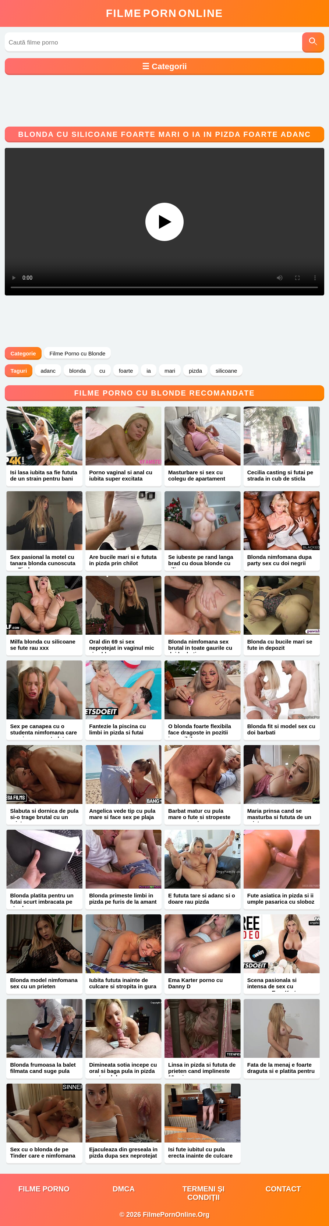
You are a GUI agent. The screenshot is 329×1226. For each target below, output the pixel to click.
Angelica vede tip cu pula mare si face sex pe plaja (122, 814)
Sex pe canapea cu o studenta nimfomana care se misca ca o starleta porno (43, 735)
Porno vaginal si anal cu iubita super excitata (120, 475)
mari (169, 371)
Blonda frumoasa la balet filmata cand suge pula (42, 1068)
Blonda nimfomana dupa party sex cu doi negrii (279, 560)
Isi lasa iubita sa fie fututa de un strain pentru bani (43, 475)
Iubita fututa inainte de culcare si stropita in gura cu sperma (122, 986)
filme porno (44, 1189)
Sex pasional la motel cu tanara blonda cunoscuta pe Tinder (42, 563)
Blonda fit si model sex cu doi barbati (281, 729)
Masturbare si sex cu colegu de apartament (196, 475)
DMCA (124, 1189)
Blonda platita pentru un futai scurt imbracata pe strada (42, 901)
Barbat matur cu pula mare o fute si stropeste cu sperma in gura (199, 817)
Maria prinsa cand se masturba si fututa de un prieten (279, 817)
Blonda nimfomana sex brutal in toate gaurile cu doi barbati (200, 647)
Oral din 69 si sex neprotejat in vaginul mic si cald (121, 647)
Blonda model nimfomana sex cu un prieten (43, 983)
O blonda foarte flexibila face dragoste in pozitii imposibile (199, 732)
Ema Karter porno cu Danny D (195, 983)
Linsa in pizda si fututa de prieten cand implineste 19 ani (202, 1071)
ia (148, 371)
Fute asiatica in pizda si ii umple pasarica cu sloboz (281, 898)
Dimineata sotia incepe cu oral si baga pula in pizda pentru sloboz (123, 1071)
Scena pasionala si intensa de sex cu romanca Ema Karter (274, 986)
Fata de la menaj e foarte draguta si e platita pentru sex (281, 1071)
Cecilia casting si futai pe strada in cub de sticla (280, 475)
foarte (126, 371)
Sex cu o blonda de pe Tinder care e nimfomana (42, 1152)
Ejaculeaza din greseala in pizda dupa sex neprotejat (123, 1152)
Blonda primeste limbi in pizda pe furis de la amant (122, 898)
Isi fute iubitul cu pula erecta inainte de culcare (200, 1152)
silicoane (226, 371)
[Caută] (313, 42)
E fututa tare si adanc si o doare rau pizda (201, 898)
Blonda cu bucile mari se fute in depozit (279, 644)
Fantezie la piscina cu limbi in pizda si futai (117, 729)
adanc (48, 371)
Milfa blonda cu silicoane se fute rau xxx (42, 644)
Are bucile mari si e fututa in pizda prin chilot (122, 560)
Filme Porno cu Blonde (78, 353)
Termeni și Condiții (203, 1193)
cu (102, 371)
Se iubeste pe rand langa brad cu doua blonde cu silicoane (200, 563)
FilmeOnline (164, 13)
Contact (283, 1189)
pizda (195, 371)
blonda (77, 371)
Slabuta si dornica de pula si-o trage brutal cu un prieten (44, 817)
